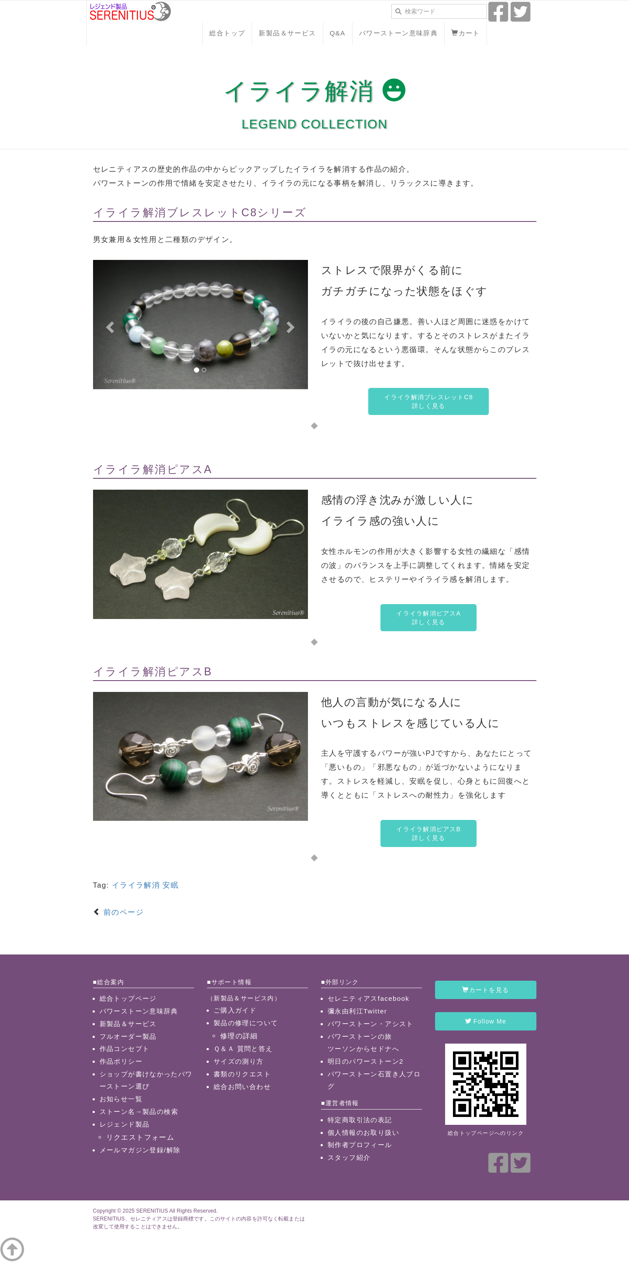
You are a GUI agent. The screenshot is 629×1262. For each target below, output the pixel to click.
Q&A (338, 33)
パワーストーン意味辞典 (398, 33)
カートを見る (485, 989)
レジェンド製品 (125, 1124)
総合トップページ (128, 998)
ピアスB (190, 671)
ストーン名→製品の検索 (139, 1111)
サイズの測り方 (239, 1061)
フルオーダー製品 (128, 1036)
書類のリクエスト (242, 1074)
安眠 (170, 885)
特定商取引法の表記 (360, 1120)
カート (465, 33)
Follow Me (485, 1021)
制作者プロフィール (360, 1144)
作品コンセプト (125, 1048)
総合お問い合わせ (242, 1086)
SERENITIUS (152, 1211)
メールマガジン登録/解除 (140, 1150)
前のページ (122, 912)
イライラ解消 (136, 885)
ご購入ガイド (235, 1010)
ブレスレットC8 (212, 212)
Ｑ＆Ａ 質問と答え (243, 1048)
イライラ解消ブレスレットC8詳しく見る (428, 401)
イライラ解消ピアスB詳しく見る (428, 833)
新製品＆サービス (287, 33)
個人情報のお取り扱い (363, 1132)
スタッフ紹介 (349, 1157)
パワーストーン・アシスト (371, 1023)
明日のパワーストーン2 (366, 1061)
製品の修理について (246, 1023)
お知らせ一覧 (121, 1099)
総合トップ (227, 33)
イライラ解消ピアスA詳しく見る (428, 618)
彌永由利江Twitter (357, 1011)
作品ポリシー (121, 1061)
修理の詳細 (239, 1036)
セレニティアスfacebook (368, 998)
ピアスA (190, 469)
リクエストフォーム (140, 1137)
